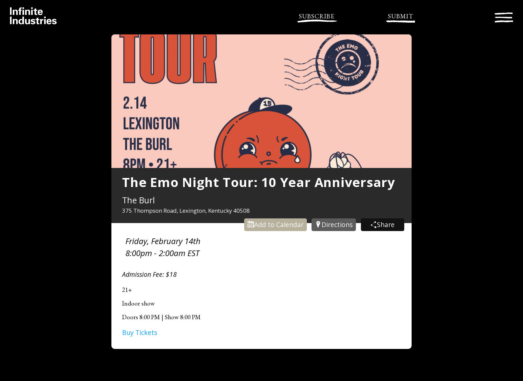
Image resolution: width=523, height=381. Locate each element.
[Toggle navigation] (504, 16)
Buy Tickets (139, 332)
